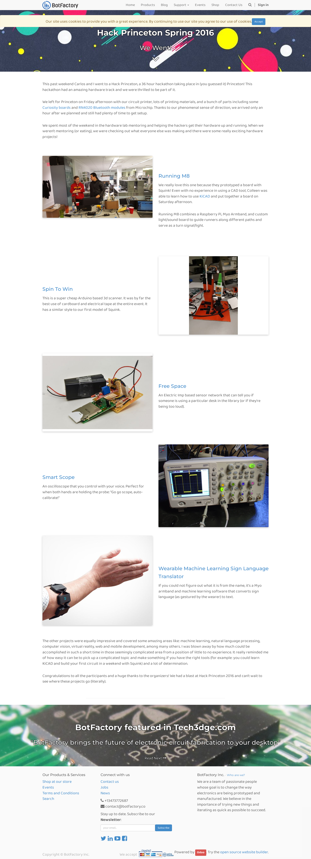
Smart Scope (58, 477)
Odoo (200, 852)
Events (48, 787)
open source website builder (244, 852)
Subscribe (163, 828)
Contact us (110, 781)
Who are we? (236, 775)
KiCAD (205, 196)
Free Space (172, 386)
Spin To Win (57, 289)
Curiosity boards (56, 107)
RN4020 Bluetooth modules (102, 107)
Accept (258, 21)
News (105, 793)
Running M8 (174, 176)
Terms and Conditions (60, 793)
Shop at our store (57, 781)
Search (48, 798)
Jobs (104, 787)
